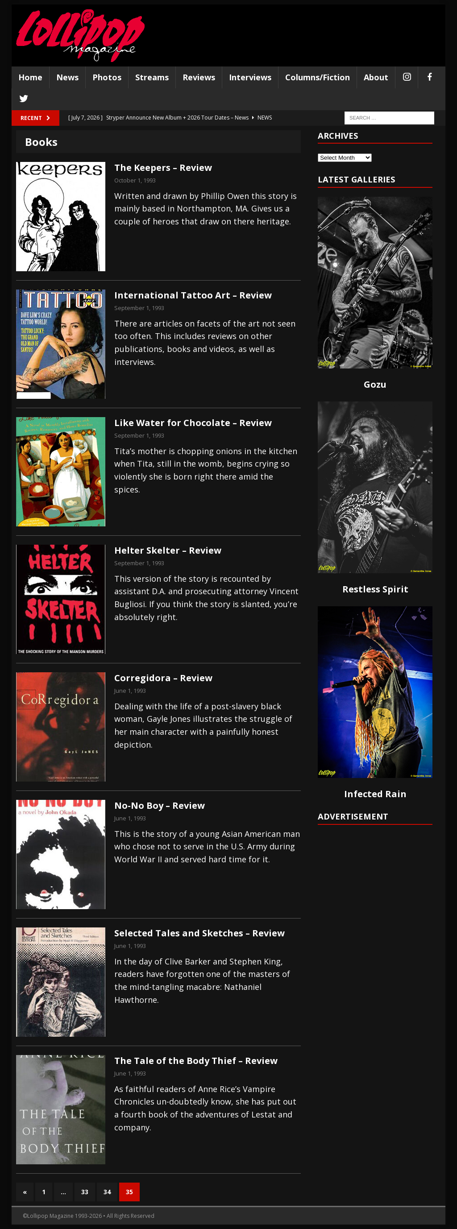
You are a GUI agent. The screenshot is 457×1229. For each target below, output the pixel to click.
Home (30, 77)
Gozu (375, 384)
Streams (152, 77)
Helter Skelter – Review (167, 550)
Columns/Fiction (317, 77)
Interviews (250, 77)
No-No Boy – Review (159, 805)
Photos (106, 77)
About (376, 77)
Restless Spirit (375, 589)
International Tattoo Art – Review (193, 295)
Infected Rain (375, 794)
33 (84, 1192)
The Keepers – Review (163, 167)
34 (107, 1192)
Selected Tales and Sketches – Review (199, 933)
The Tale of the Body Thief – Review (196, 1061)
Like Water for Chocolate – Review (193, 423)
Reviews (199, 77)
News (67, 77)
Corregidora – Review (163, 678)
